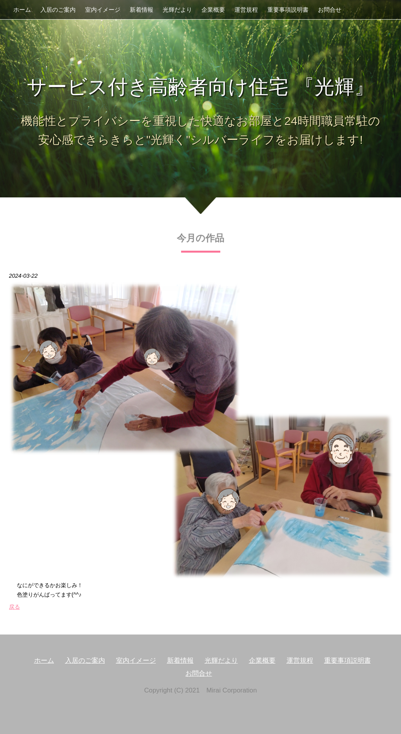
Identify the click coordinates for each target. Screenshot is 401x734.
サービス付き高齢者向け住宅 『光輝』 (200, 87)
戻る (14, 607)
